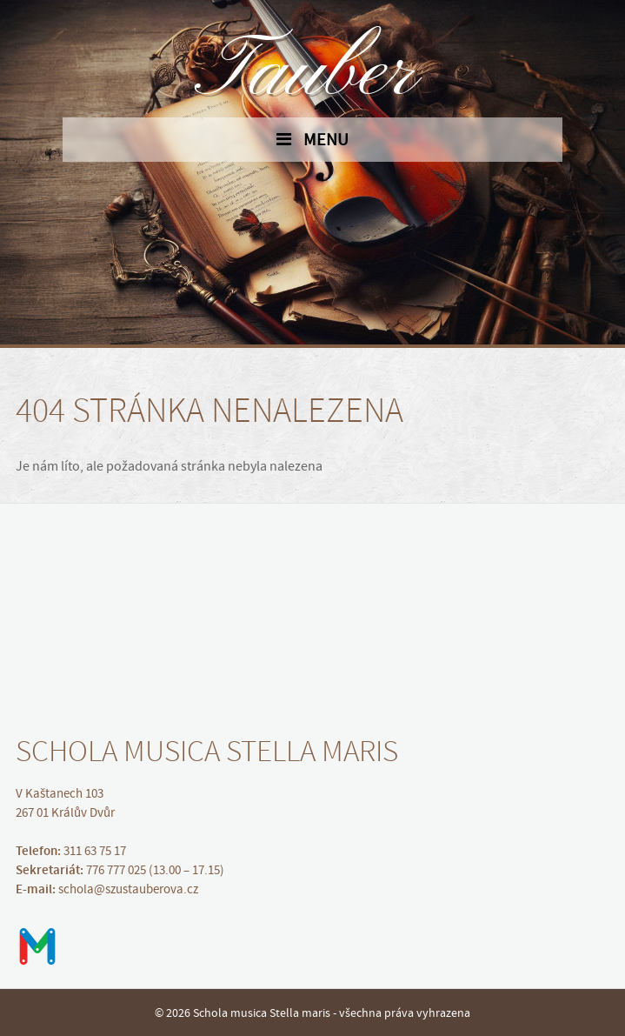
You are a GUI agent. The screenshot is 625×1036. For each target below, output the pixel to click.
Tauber (313, 73)
